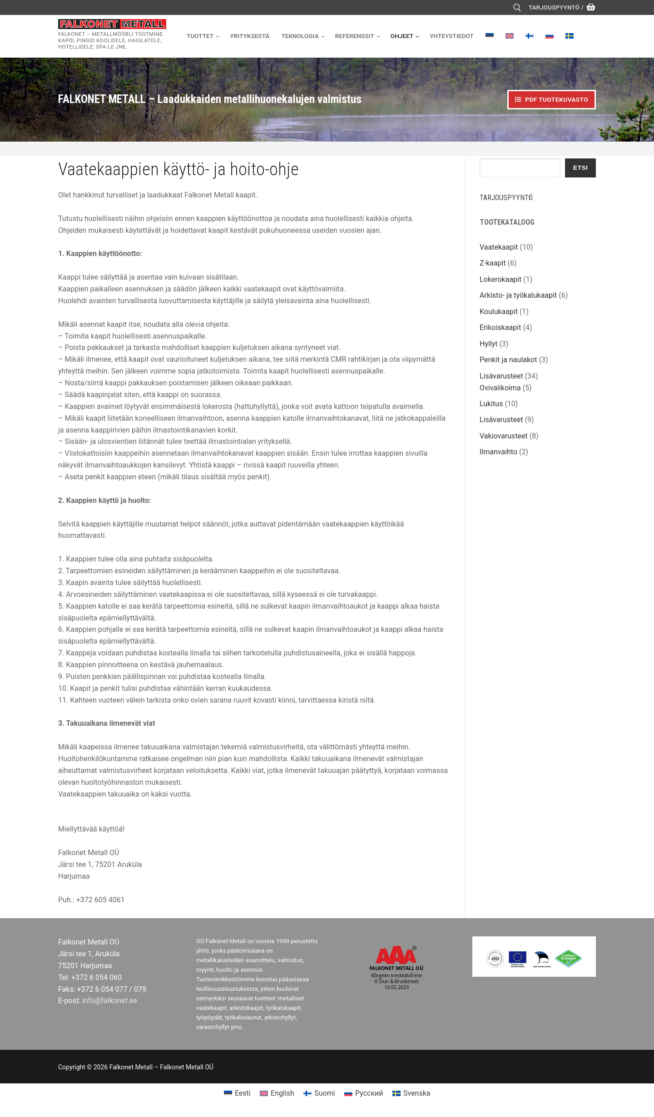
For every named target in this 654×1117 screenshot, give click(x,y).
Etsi (580, 167)
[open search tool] (517, 8)
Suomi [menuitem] (324, 1093)
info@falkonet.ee (109, 1000)
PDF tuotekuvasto (552, 99)
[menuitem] (490, 36)
